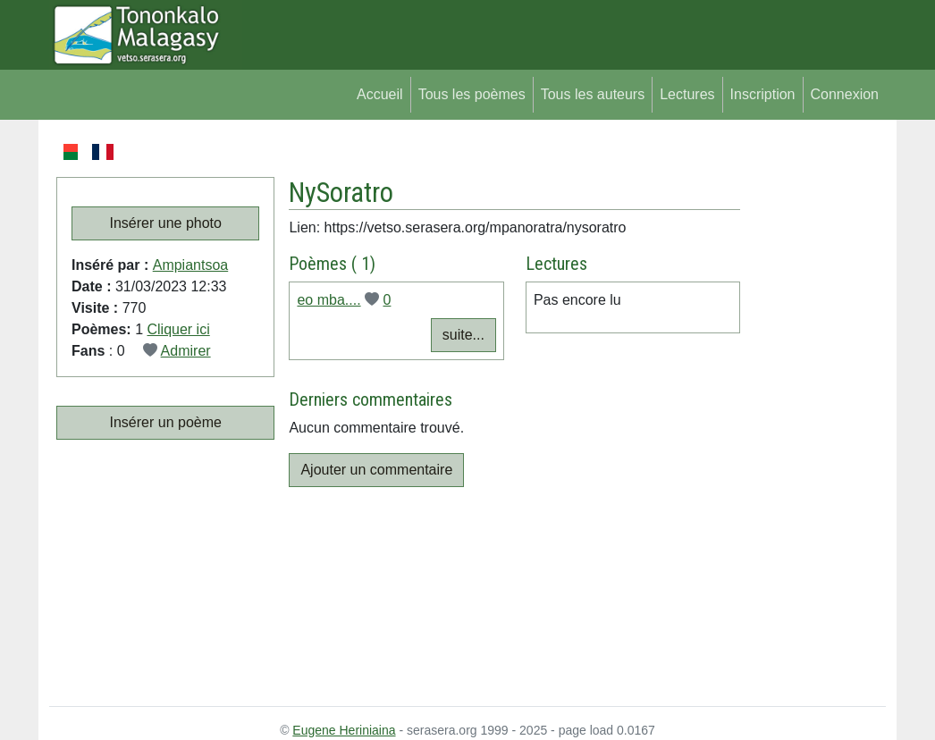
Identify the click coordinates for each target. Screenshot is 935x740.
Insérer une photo (166, 223)
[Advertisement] (813, 409)
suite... (463, 334)
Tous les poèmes (472, 94)
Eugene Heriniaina (343, 730)
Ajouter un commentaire (376, 469)
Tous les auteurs (593, 94)
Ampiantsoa (191, 265)
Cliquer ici (178, 329)
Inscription (763, 94)
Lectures (687, 94)
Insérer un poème (166, 422)
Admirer (186, 350)
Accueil (380, 94)
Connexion (845, 94)
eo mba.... (328, 299)
